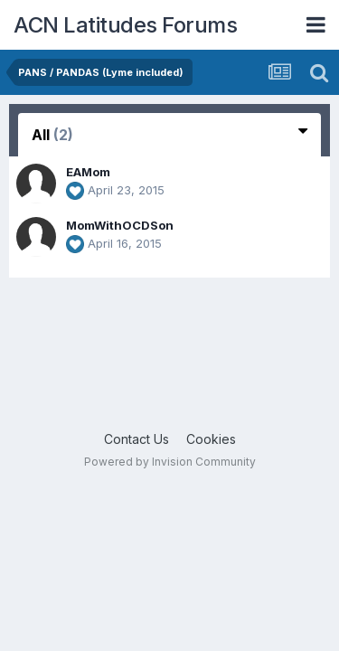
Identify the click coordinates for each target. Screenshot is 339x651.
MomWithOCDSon (120, 225)
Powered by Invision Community (170, 461)
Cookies (211, 439)
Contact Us (136, 439)
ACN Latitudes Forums (125, 25)
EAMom (88, 172)
